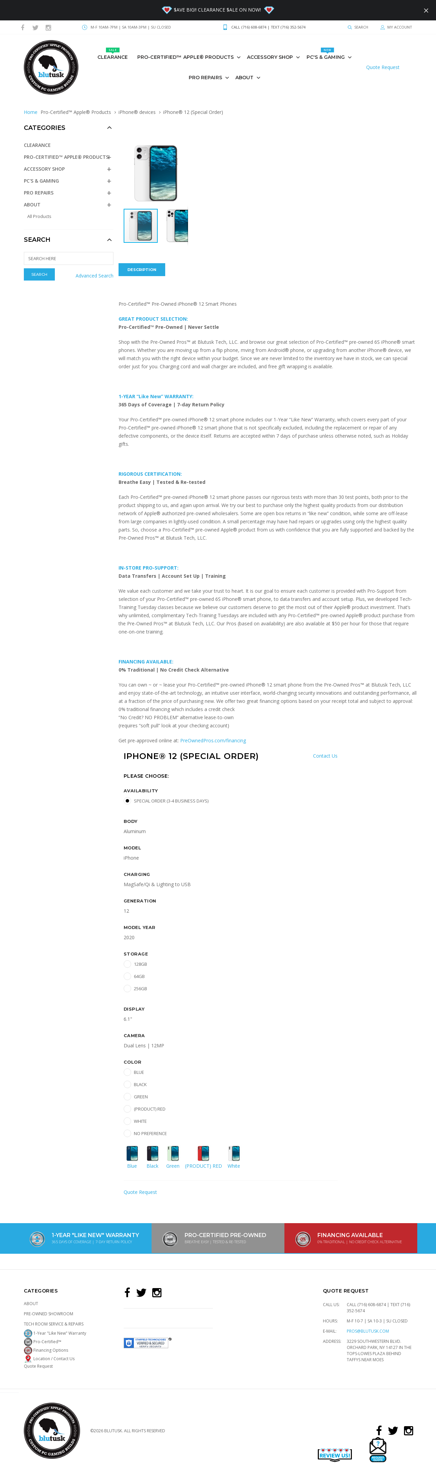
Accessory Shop (270, 57)
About (244, 77)
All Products (39, 216)
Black (140, 1084)
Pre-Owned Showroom (48, 1314)
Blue (139, 1072)
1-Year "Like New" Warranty (55, 1333)
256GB (140, 988)
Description (141, 269)
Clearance (112, 54)
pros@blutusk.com (368, 1331)
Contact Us (325, 756)
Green (141, 1097)
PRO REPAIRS (205, 77)
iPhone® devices (137, 112)
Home (30, 112)
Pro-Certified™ (42, 1342)
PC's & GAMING (326, 54)
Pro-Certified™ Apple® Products (185, 57)
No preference (150, 1133)
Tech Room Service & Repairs (53, 1324)
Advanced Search (94, 275)
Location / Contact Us (49, 1359)
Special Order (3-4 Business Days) (171, 801)
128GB (140, 964)
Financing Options (46, 1350)
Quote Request (383, 67)
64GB (139, 976)
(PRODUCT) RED (150, 1109)
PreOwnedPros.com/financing (213, 740)
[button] (181, 147)
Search (37, 239)
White (140, 1121)
